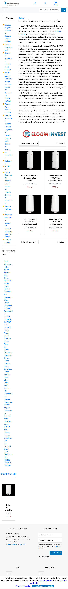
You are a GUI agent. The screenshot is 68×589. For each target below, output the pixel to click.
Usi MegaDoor (8, 155)
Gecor (6, 278)
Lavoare (8, 192)
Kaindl (6, 341)
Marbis (6, 366)
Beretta (7, 272)
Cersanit (7, 416)
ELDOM (7, 289)
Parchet (8, 124)
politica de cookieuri (45, 580)
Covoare (8, 127)
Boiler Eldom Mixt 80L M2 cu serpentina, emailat (29, 178)
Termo (7, 104)
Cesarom (7, 292)
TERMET (7, 465)
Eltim (6, 457)
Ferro (6, 344)
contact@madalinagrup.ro (17, 544)
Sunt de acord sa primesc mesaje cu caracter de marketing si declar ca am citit (50, 546)
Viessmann (8, 264)
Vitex (6, 300)
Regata (7, 407)
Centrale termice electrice (8, 39)
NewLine (7, 338)
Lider (6, 451)
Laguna (7, 435)
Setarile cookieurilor (23, 586)
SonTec (7, 374)
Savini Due (8, 369)
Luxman (7, 363)
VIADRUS (7, 281)
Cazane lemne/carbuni (8, 47)
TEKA (6, 330)
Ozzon (6, 449)
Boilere (7, 72)
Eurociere (7, 421)
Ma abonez (56, 552)
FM (5, 391)
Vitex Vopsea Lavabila (8, 110)
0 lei (55, 4)
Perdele (7, 135)
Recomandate (8, 474)
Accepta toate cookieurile (43, 586)
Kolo (6, 418)
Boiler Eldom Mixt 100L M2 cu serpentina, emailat (55, 178)
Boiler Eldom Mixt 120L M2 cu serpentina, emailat (29, 221)
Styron (6, 432)
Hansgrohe (8, 402)
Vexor (6, 424)
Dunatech (8, 355)
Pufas (6, 383)
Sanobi (7, 405)
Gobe (6, 275)
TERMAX (7, 462)
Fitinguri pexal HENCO (8, 67)
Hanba (6, 349)
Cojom (6, 358)
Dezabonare (45, 557)
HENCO (7, 460)
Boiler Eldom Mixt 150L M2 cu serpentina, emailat (55, 221)
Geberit (7, 427)
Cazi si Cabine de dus (8, 175)
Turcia (6, 371)
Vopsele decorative (8, 118)
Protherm (7, 352)
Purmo (6, 303)
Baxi (6, 261)
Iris (5, 347)
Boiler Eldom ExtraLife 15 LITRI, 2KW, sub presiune (8, 511)
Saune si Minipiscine (8, 209)
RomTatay (8, 454)
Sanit (6, 429)
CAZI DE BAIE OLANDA (7, 325)
